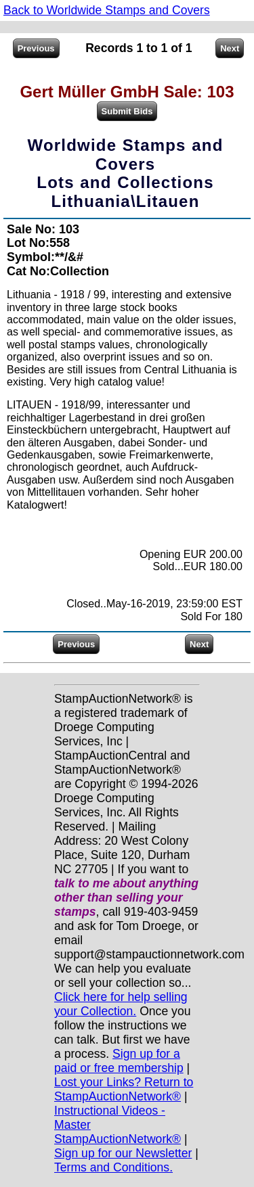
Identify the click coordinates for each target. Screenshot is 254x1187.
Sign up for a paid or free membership (119, 1061)
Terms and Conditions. (113, 1167)
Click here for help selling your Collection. (121, 1004)
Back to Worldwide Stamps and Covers (106, 10)
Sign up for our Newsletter (123, 1153)
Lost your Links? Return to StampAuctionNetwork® (123, 1089)
